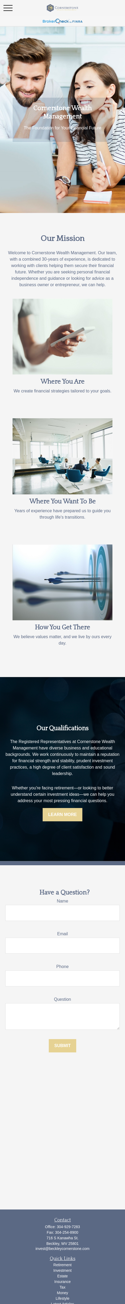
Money (62, 1293)
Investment (62, 1270)
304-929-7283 (68, 1227)
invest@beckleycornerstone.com (62, 1248)
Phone (62, 966)
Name (62, 901)
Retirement (62, 1265)
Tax (63, 1287)
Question (62, 999)
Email (62, 934)
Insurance (62, 1282)
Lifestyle (62, 1298)
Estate (62, 1276)
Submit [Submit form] (62, 1045)
